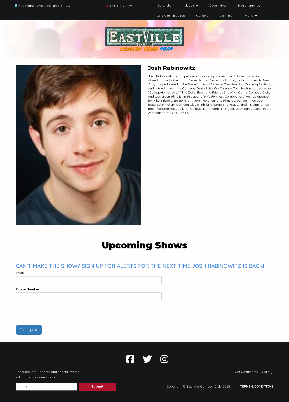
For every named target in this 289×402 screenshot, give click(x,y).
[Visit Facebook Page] (130, 359)
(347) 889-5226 (121, 6)
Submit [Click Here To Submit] (97, 386)
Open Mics (218, 5)
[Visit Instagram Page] (164, 359)
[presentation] (50, 312)
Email (20, 273)
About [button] (191, 5)
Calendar (165, 5)
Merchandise (249, 5)
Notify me (29, 329)
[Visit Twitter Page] (147, 359)
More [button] (251, 16)
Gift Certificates (171, 16)
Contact (226, 16)
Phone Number (28, 289)
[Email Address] (46, 386)
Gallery (202, 16)
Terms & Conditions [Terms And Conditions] (256, 386)
